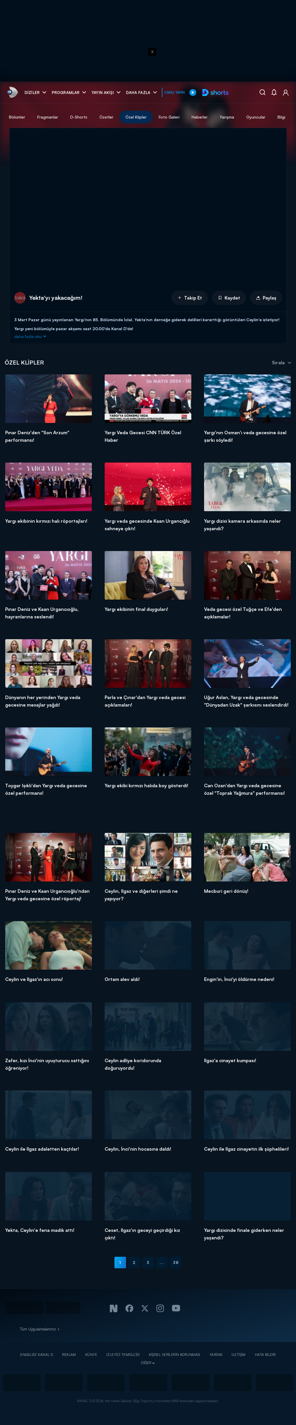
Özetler (164, 116)
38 (176, 1262)
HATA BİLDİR (265, 1354)
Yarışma (284, 116)
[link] (12, 92)
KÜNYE (91, 1354)
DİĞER (146, 1363)
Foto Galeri (226, 116)
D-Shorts (136, 116)
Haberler (257, 116)
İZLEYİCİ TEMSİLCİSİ (123, 1354)
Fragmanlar (105, 116)
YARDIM (216, 1354)
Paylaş (266, 298)
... (162, 1262)
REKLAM (69, 1354)
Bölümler (74, 116)
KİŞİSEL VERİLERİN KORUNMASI (174, 1354)
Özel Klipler (193, 116)
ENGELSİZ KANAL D (36, 1354)
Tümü (49, 116)
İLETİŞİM (238, 1354)
